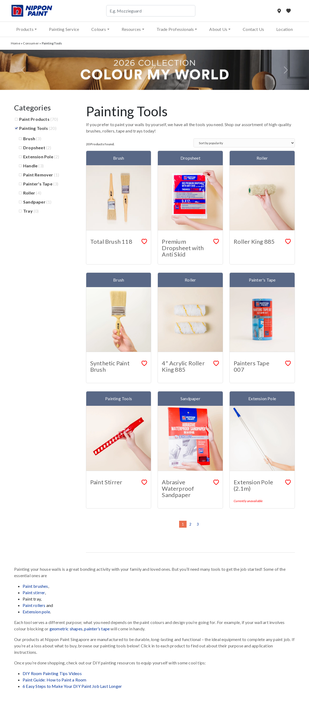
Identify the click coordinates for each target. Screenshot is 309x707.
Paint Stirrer (106, 482)
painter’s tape (97, 628)
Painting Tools (33, 128)
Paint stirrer (34, 592)
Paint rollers (34, 605)
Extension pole (36, 611)
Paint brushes (35, 586)
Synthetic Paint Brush (110, 366)
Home (15, 43)
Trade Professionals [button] (175, 29)
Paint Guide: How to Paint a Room (54, 679)
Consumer (31, 43)
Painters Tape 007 (251, 366)
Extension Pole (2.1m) (253, 485)
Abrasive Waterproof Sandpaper (178, 488)
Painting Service (64, 29)
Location (284, 29)
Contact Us (253, 29)
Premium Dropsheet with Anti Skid (183, 248)
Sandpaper (34, 201)
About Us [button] (218, 29)
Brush (29, 138)
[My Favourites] (288, 10)
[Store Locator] (279, 10)
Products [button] (25, 29)
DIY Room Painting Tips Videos (52, 673)
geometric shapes (66, 628)
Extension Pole (38, 156)
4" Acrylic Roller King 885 (183, 366)
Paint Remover (38, 174)
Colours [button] (98, 29)
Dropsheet (34, 147)
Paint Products (34, 119)
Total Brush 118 (111, 241)
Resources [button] (131, 29)
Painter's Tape (37, 183)
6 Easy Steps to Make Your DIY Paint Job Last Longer (72, 686)
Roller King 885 (254, 241)
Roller (29, 192)
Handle (30, 165)
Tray (28, 210)
